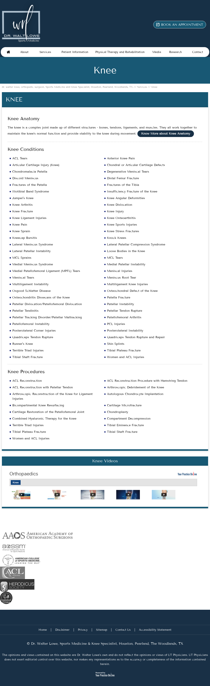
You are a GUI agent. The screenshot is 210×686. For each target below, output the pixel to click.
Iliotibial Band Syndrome (30, 191)
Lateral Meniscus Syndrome (32, 244)
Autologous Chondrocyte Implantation (135, 394)
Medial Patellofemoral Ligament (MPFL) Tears (46, 271)
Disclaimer (62, 629)
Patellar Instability (120, 304)
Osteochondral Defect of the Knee (132, 291)
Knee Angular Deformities (126, 198)
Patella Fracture (118, 297)
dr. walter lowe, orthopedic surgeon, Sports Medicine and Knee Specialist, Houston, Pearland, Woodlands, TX (68, 87)
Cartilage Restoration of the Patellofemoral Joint (48, 412)
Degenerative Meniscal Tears (128, 171)
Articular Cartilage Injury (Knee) (35, 165)
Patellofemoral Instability (31, 324)
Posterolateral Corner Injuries (34, 330)
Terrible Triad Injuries (28, 350)
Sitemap (101, 629)
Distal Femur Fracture (123, 178)
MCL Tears (115, 257)
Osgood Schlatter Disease (31, 291)
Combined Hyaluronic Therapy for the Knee (44, 418)
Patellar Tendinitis (25, 310)
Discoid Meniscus (25, 178)
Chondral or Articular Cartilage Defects (136, 165)
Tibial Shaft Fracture (27, 357)
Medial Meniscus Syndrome (32, 264)
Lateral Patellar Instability (31, 251)
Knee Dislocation (119, 204)
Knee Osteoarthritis (121, 218)
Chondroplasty (117, 412)
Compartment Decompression (128, 418)
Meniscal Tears (23, 277)
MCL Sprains (21, 257)
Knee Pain (19, 224)
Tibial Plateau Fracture (124, 350)
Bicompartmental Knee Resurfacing (38, 405)
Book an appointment (182, 24)
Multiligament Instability (30, 284)
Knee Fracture (22, 211)
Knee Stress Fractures (123, 231)
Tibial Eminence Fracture (125, 425)
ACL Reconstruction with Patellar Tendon (42, 387)
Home (8, 52)
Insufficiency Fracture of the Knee (132, 191)
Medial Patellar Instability (126, 264)
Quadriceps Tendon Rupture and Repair (136, 337)
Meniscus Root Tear (121, 277)
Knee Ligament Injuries (29, 218)
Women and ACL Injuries (125, 357)
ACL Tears (19, 158)
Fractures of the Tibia (123, 185)
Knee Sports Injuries (122, 224)
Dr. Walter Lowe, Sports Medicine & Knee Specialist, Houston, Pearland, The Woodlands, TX (106, 644)
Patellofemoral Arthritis (124, 317)
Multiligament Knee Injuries (127, 284)
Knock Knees (116, 238)
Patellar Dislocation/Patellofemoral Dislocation (47, 304)
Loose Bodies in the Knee (126, 251)
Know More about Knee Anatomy (165, 133)
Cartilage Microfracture (124, 405)
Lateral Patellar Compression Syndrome (136, 244)
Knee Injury (115, 211)
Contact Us (123, 629)
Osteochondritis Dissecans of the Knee (41, 297)
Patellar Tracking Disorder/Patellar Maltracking (47, 317)
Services (141, 87)
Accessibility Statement (155, 629)
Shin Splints (115, 344)
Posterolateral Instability (125, 330)
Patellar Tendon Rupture (124, 310)
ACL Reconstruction (27, 380)
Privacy (83, 629)
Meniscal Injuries (119, 271)
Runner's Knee (22, 344)
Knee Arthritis (22, 204)
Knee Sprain (21, 231)
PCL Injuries (116, 324)
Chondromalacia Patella (29, 171)
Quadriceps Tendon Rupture (32, 337)
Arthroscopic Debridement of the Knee (135, 387)
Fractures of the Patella (29, 185)
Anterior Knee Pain (121, 158)
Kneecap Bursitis (24, 238)
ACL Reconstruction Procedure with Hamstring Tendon (147, 380)
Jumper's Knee (22, 198)
